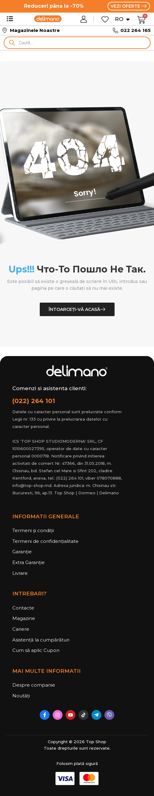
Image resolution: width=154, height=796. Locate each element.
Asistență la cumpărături (40, 640)
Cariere (20, 629)
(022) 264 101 (33, 401)
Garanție (22, 552)
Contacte (23, 608)
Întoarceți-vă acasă (74, 309)
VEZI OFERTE (126, 6)
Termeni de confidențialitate (45, 541)
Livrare (20, 573)
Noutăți (21, 696)
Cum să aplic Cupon (35, 650)
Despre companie (33, 685)
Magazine (23, 618)
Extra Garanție (28, 562)
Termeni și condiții (33, 530)
